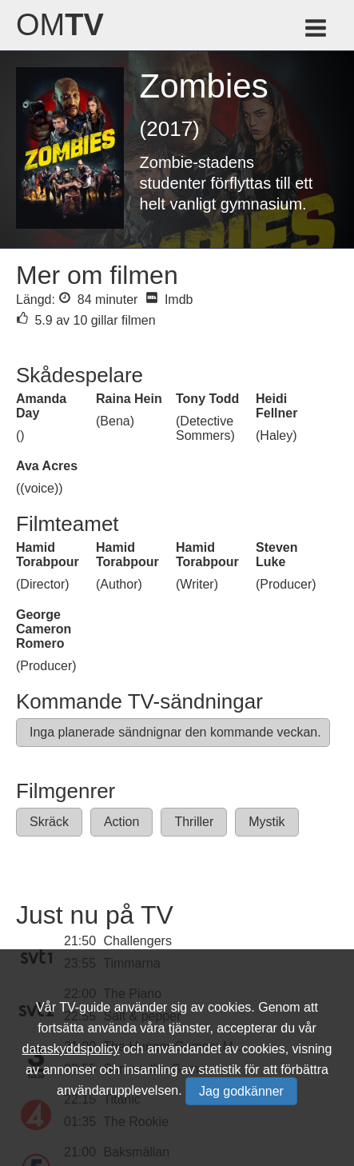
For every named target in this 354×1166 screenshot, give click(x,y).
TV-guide (84, 1007)
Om (60, 25)
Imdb (169, 299)
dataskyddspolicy (71, 1049)
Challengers (138, 941)
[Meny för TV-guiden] (317, 31)
